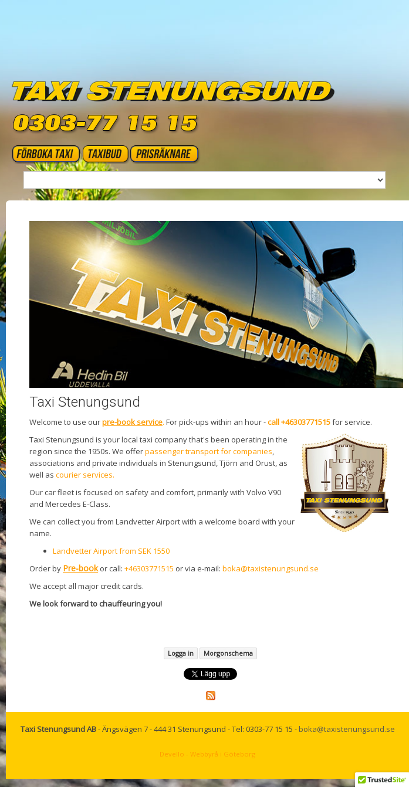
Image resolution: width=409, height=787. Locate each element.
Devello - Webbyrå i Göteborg (207, 753)
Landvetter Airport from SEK (103, 551)
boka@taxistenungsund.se (270, 568)
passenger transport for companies (208, 451)
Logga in (181, 653)
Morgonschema (228, 653)
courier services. (86, 474)
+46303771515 (149, 568)
